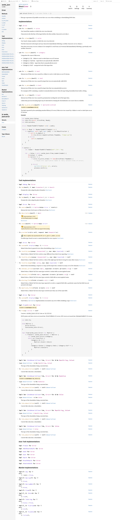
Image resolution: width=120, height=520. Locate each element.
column (26, 38)
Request (51, 232)
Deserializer (27, 363)
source (23, 207)
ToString (28, 499)
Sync (24, 454)
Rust (102, 1)
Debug (25, 184)
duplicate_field (27, 288)
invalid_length (26, 263)
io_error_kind (29, 105)
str (40, 213)
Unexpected (40, 251)
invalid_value (26, 257)
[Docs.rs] (4, 1)
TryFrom (31, 505)
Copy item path (30, 6)
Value (71, 360)
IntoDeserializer (34, 360)
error (26, 4)
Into (29, 493)
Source (21, 8)
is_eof (26, 95)
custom (23, 245)
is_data (27, 85)
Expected (60, 251)
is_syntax (27, 78)
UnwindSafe (28, 463)
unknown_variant (27, 268)
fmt (22, 187)
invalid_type (26, 251)
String (65, 360)
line (26, 28)
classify (27, 52)
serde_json (22, 4)
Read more (49, 190)
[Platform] (25, 1)
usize (38, 28)
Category (42, 52)
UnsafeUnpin (27, 460)
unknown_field (26, 274)
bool (38, 71)
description (25, 213)
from (22, 310)
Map (60, 360)
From (24, 305)
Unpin (25, 457)
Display (26, 194)
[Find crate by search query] (113, 1)
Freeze (25, 445)
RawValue (62, 376)
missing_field (26, 280)
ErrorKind (51, 105)
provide (24, 232)
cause (23, 223)
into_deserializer (27, 369)
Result (52, 187)
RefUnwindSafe (29, 448)
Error (25, 25)
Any (26, 472)
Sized (31, 475)
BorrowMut (29, 484)
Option (45, 105)
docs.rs (95, 1)
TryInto (31, 512)
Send (24, 451)
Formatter (39, 187)
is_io (26, 71)
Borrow (28, 478)
